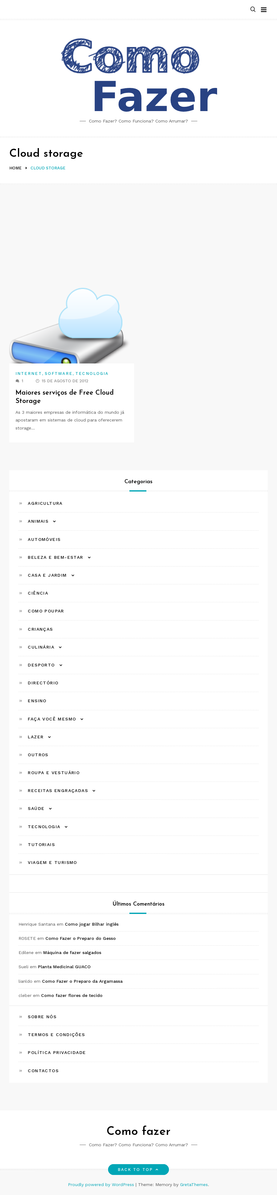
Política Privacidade (57, 1052)
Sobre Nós (42, 1016)
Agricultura (45, 503)
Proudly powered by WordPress (102, 1184)
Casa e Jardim (47, 575)
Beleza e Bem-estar (55, 557)
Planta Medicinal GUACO (64, 966)
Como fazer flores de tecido (72, 995)
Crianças (40, 629)
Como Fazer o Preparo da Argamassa (82, 981)
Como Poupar (46, 610)
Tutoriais (41, 844)
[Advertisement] (138, 231)
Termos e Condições (56, 1034)
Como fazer (138, 1132)
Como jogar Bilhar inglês (92, 924)
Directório (43, 682)
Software (59, 373)
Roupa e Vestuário (54, 772)
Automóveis (44, 539)
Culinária (41, 647)
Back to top (138, 1169)
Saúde (36, 808)
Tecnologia (92, 373)
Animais (38, 521)
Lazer (36, 736)
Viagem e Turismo (52, 862)
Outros (38, 754)
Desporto (41, 664)
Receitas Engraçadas (58, 790)
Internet (28, 373)
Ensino (37, 700)
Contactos (43, 1070)
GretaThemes (194, 1184)
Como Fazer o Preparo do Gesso (80, 938)
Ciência (38, 593)
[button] (252, 10)
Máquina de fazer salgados (72, 952)
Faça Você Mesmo (52, 718)
